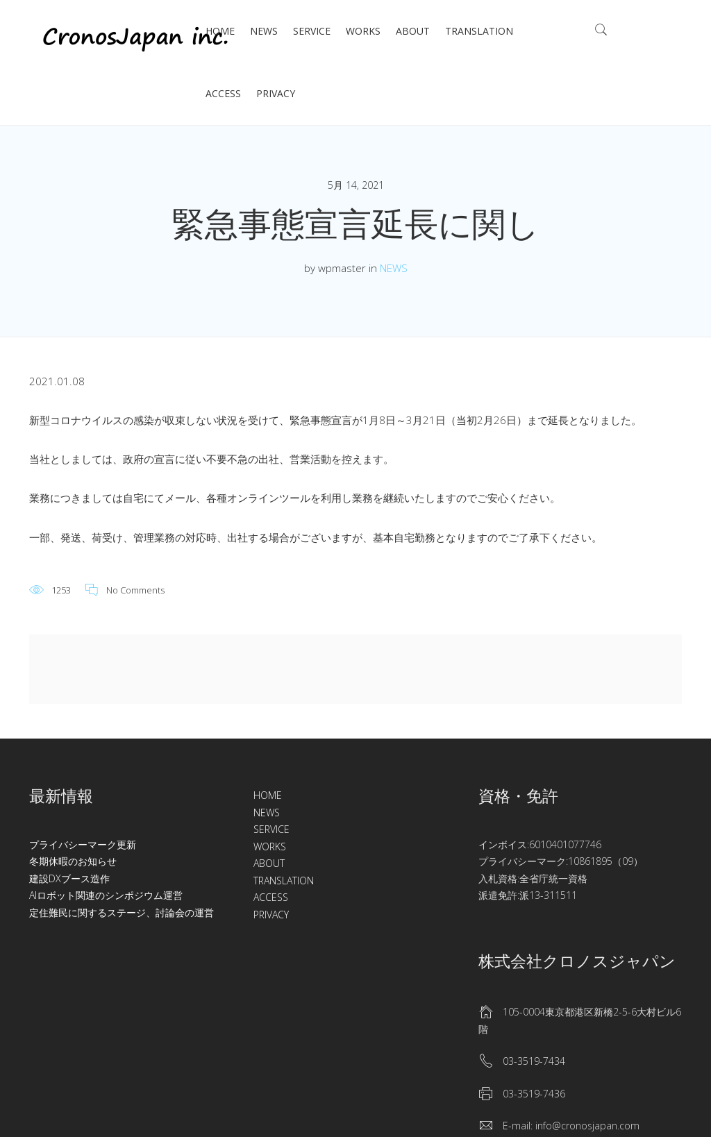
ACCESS (223, 93)
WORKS (363, 30)
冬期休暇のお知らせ (73, 861)
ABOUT (413, 30)
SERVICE (312, 30)
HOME (220, 30)
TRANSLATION (479, 30)
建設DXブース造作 (69, 878)
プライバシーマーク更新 (82, 844)
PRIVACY (275, 93)
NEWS (264, 30)
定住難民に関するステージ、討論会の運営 (121, 912)
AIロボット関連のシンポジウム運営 (106, 895)
